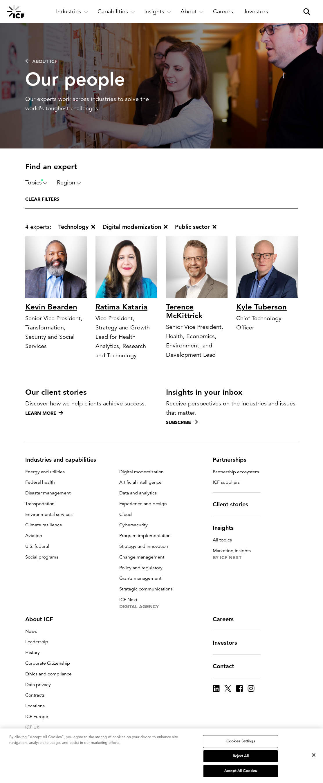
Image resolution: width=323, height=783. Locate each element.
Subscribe (182, 422)
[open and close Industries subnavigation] (72, 11)
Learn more (44, 413)
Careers (227, 619)
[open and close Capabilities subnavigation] (116, 11)
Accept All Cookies (240, 770)
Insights (227, 527)
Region (69, 182)
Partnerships (233, 459)
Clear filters (42, 199)
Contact (227, 666)
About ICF (41, 61)
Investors (228, 642)
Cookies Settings (240, 741)
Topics (36, 182)
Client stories (234, 504)
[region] (161, 755)
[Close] (313, 755)
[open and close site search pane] (306, 11)
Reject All (241, 756)
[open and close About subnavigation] (192, 11)
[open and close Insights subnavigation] (158, 11)
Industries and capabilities (64, 459)
